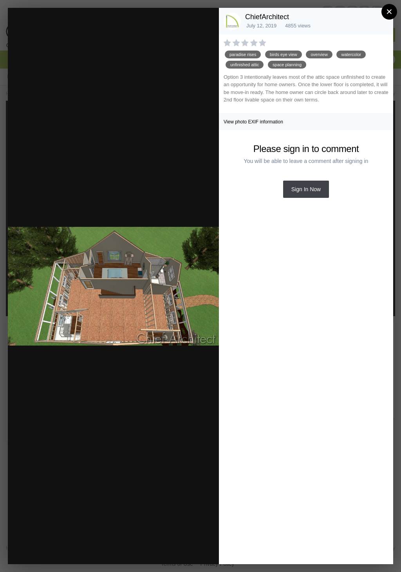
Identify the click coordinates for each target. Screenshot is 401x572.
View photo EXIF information (253, 122)
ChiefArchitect (267, 17)
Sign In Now (306, 189)
